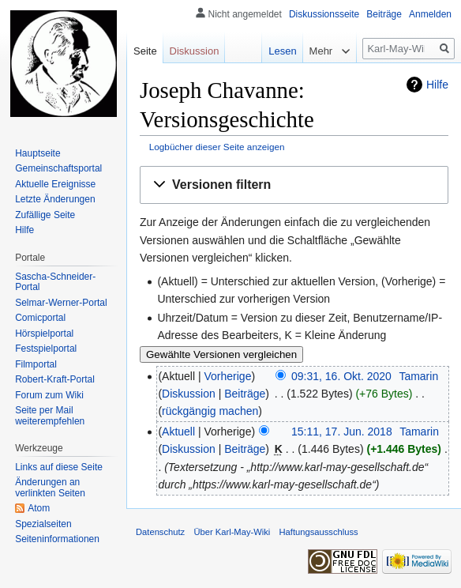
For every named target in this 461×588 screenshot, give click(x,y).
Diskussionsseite (324, 14)
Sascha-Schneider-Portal (55, 282)
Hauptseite (37, 153)
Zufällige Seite (45, 214)
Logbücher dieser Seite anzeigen (217, 146)
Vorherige (228, 376)
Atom (39, 508)
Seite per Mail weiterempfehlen (49, 416)
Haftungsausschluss (318, 532)
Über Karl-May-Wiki (231, 532)
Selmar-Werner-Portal (61, 302)
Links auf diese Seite (59, 467)
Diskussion (189, 393)
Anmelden (430, 14)
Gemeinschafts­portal (58, 168)
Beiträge (244, 393)
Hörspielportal (44, 333)
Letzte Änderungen (55, 199)
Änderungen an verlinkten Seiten (50, 488)
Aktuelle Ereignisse (55, 184)
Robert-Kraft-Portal (55, 379)
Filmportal (36, 364)
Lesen (275, 51)
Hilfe (437, 84)
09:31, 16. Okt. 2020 (341, 376)
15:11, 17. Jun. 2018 (341, 431)
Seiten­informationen (57, 539)
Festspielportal (46, 348)
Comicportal (40, 317)
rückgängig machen (210, 411)
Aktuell (178, 431)
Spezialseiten (43, 524)
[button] (294, 185)
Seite (145, 51)
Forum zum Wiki (49, 395)
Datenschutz (160, 532)
